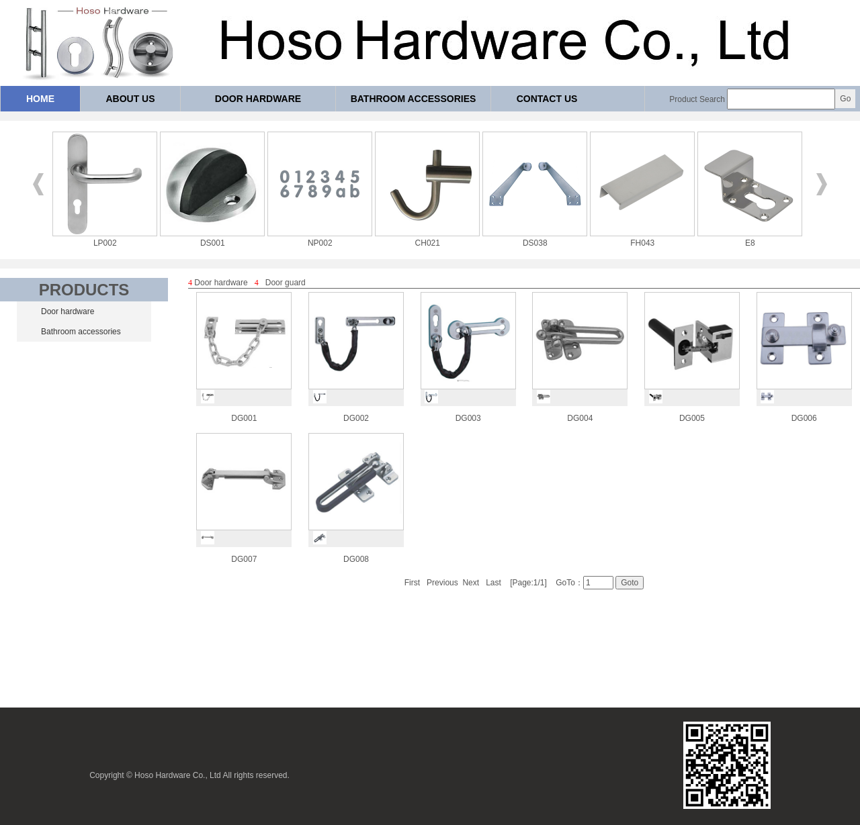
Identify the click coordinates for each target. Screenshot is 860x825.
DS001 (212, 238)
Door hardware (258, 98)
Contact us (547, 98)
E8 (749, 238)
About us (130, 98)
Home (40, 98)
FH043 (642, 238)
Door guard (285, 282)
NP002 (319, 238)
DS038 (534, 238)
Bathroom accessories (413, 98)
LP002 (104, 238)
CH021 (427, 238)
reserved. (273, 775)
